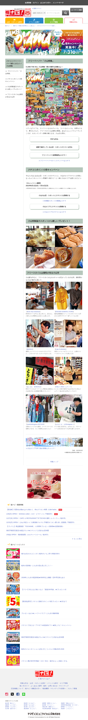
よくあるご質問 (36, 686)
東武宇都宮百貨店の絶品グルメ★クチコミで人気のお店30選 (27, 530)
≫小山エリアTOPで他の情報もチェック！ (41, 448)
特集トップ (54, 462)
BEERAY (30, 349)
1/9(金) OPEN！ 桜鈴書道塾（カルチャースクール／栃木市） (27, 534)
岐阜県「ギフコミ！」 (48, 705)
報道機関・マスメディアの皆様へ (54, 688)
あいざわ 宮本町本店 (34, 387)
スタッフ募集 (72, 688)
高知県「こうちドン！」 (67, 708)
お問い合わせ (52, 686)
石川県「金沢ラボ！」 (11, 708)
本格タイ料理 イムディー (63, 387)
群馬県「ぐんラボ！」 (11, 706)
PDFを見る (54, 139)
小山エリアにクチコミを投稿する (54, 206)
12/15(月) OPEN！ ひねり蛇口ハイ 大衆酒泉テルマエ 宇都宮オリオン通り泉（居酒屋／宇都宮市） (40, 522)
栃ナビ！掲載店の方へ (33, 688)
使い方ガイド (24, 686)
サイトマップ (64, 686)
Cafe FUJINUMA (61, 349)
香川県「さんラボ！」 (30, 706)
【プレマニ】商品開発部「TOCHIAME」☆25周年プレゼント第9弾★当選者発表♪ (34, 526)
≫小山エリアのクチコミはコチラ (54, 212)
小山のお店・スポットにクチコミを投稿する (54, 195)
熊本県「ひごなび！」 (30, 703)
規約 (44, 686)
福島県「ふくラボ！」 (11, 705)
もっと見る (77, 539)
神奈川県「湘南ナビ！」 (49, 706)
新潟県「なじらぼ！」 (30, 705)
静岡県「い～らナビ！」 (67, 706)
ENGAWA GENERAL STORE (64, 311)
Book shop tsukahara (33, 311)
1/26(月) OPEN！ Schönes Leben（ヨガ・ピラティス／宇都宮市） (29, 514)
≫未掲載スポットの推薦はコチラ (54, 201)
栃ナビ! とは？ (44, 679)
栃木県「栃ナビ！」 (10, 703)
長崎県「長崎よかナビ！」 (68, 703)
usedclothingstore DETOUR (35, 424)
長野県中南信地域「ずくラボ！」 (70, 705)
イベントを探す (34, 21)
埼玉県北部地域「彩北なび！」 (51, 708)
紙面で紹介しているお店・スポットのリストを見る (54, 147)
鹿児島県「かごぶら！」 (30, 708)
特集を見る (73, 21)
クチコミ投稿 (76, 10)
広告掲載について (17, 688)
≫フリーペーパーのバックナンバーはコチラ (54, 160)
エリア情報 (54, 21)
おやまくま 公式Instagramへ (65, 424)
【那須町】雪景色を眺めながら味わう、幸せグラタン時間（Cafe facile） (32, 509)
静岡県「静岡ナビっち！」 (49, 703)
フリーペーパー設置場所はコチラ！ (54, 155)
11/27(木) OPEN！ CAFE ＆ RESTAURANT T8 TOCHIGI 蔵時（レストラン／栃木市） (36, 518)
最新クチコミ (36, 8)
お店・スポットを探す (14, 21)
